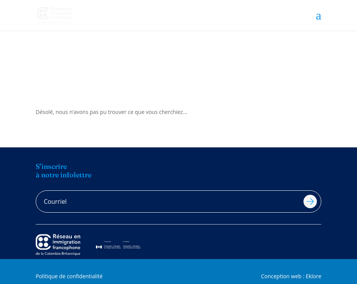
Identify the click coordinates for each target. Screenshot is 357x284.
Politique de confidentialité (69, 276)
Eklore (313, 276)
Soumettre (310, 201)
